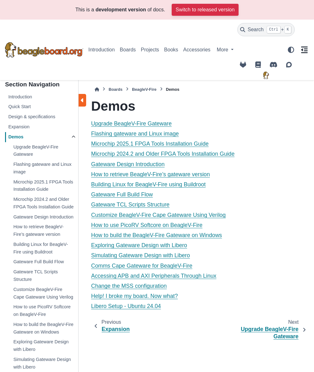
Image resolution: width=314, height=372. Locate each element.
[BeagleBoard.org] (266, 75)
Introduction (101, 49)
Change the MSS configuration (129, 286)
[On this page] (304, 49)
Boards (128, 49)
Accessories (196, 49)
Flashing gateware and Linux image (42, 168)
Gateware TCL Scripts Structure (35, 275)
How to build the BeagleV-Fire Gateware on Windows (43, 328)
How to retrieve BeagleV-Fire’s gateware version (38, 230)
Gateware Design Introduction (43, 216)
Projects (150, 49)
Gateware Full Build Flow (38, 261)
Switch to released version (205, 9)
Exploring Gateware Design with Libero (40, 345)
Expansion (18, 126)
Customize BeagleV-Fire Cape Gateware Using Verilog (43, 293)
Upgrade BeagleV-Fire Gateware (35, 150)
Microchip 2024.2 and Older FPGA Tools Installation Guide (43, 203)
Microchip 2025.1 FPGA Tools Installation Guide (43, 185)
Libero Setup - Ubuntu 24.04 (126, 306)
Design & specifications (31, 116)
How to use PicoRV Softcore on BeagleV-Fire (41, 310)
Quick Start (19, 106)
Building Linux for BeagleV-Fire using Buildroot (40, 248)
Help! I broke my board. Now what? (134, 296)
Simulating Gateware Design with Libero (140, 255)
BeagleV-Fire (144, 89)
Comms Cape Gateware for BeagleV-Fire (142, 266)
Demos (15, 136)
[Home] (97, 89)
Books (171, 49)
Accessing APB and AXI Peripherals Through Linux (153, 276)
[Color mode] (291, 49)
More (223, 49)
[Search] (266, 29)
